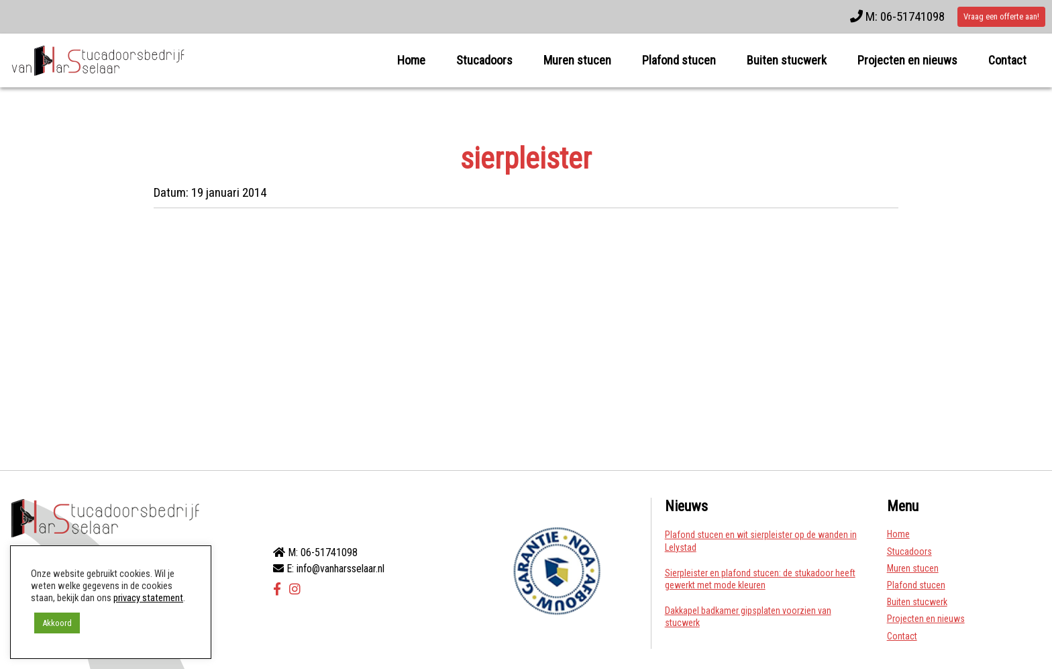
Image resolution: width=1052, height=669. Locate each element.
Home (411, 60)
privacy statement (148, 598)
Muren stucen (577, 60)
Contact (1007, 60)
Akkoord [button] (57, 623)
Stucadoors (484, 60)
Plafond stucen (679, 60)
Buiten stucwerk (787, 60)
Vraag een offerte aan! (1001, 16)
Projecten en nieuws (907, 60)
